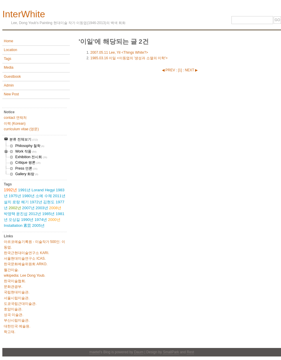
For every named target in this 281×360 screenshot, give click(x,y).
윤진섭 (22, 214)
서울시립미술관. (16, 298)
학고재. (9, 332)
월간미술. (11, 270)
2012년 (35, 214)
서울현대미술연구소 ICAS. (25, 258)
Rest (190, 352)
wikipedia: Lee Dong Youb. (24, 275)
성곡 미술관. (13, 315)
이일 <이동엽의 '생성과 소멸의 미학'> (128, 58)
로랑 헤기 (20, 202)
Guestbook (12, 77)
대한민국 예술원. (17, 326)
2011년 (59, 196)
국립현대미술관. (16, 292)
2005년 (38, 225)
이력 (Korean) (15, 123)
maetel (94, 352)
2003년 (41, 208)
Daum (138, 352)
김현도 (49, 202)
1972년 (36, 202)
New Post (11, 94)
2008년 (55, 208)
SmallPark (171, 352)
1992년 (10, 189)
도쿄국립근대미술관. (20, 304)
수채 (48, 196)
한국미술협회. (15, 281)
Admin (9, 85)
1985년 (48, 214)
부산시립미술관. (16, 320)
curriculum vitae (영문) (21, 129)
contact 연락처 (15, 118)
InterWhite (23, 14)
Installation (13, 225)
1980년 (28, 196)
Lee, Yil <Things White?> (119, 52)
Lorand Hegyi (43, 190)
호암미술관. (13, 309)
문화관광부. (13, 287)
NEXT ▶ (191, 70)
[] (180, 70)
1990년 (27, 219)
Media (8, 67)
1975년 (15, 196)
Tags (7, 59)
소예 (39, 196)
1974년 (41, 219)
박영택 (9, 214)
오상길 (14, 219)
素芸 (27, 225)
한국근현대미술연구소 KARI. (26, 253)
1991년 (24, 190)
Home (8, 41)
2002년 (15, 208)
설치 (7, 202)
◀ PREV (169, 70)
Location (10, 50)
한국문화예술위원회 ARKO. (26, 264)
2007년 (28, 208)
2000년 (54, 219)
